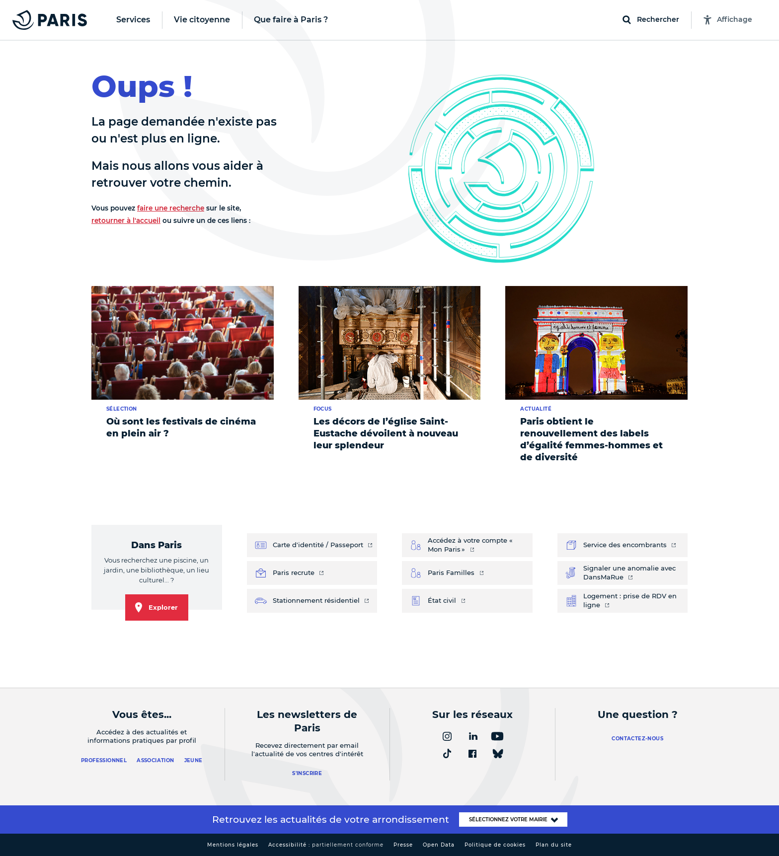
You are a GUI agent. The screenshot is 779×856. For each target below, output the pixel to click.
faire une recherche (170, 208)
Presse (403, 845)
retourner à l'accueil (125, 220)
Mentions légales (232, 845)
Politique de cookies (495, 845)
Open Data (439, 845)
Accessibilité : (326, 845)
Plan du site (554, 845)
